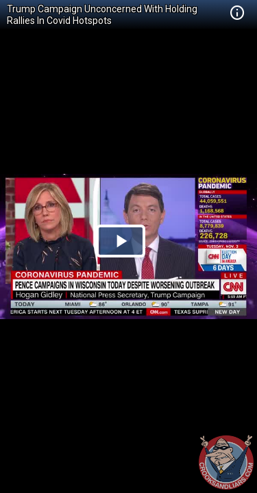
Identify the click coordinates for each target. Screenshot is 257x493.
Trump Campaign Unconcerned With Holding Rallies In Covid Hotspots (102, 14)
